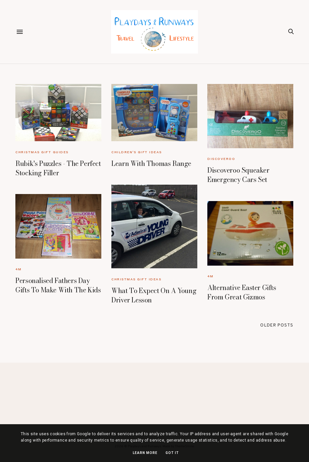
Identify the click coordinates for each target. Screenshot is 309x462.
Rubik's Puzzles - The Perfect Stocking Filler (58, 168)
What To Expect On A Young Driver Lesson (153, 295)
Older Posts (276, 325)
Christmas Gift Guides (42, 152)
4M (18, 269)
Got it (172, 453)
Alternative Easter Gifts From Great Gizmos (241, 292)
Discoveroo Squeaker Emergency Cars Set (238, 175)
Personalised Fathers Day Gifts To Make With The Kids (58, 285)
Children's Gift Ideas (136, 152)
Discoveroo (221, 159)
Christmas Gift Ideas (136, 279)
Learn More (145, 453)
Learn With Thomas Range (151, 163)
